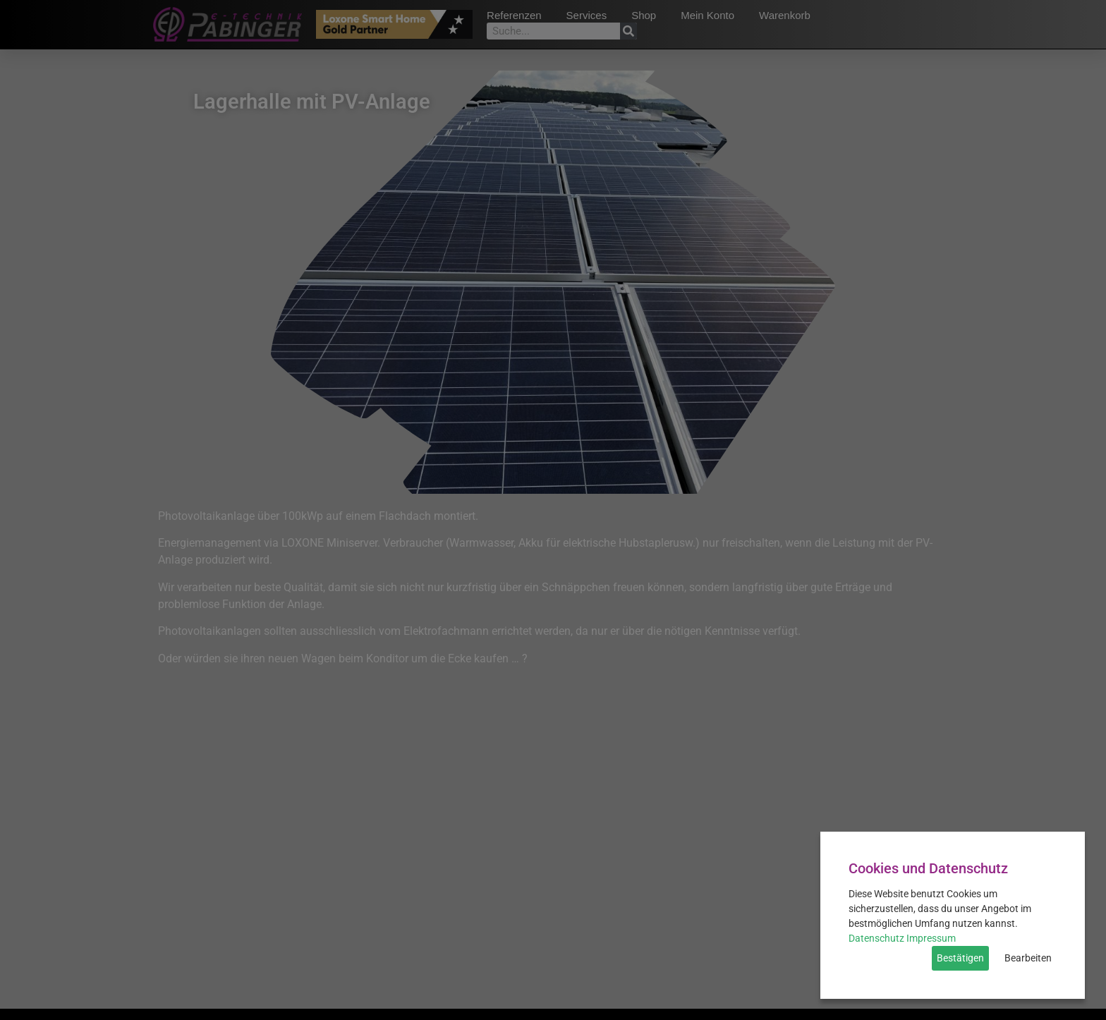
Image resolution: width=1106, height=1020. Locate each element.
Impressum (931, 938)
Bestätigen (960, 958)
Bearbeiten (1028, 958)
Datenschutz (876, 938)
